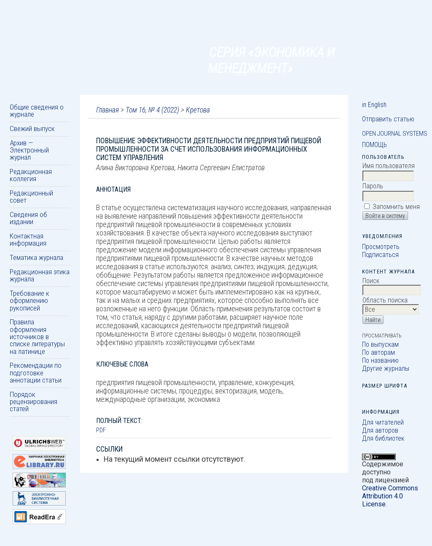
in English (374, 105)
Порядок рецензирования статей (33, 401)
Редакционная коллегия (31, 175)
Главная (107, 110)
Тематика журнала (36, 257)
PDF (101, 430)
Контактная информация (28, 239)
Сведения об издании (28, 218)
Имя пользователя (388, 166)
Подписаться (380, 255)
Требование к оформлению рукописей (29, 300)
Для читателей (383, 422)
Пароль (372, 186)
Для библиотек (383, 438)
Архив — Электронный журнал (29, 150)
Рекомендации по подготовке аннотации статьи (36, 372)
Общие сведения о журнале (37, 110)
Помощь (374, 145)
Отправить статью (388, 119)
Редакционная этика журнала (40, 275)
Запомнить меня (396, 207)
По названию (380, 360)
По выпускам (380, 344)
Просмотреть (381, 247)
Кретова (198, 110)
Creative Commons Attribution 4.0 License (390, 496)
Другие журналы (385, 368)
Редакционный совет (31, 196)
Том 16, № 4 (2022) (152, 110)
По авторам (378, 352)
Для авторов (380, 430)
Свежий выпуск (32, 128)
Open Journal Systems (394, 133)
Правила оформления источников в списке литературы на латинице (37, 336)
